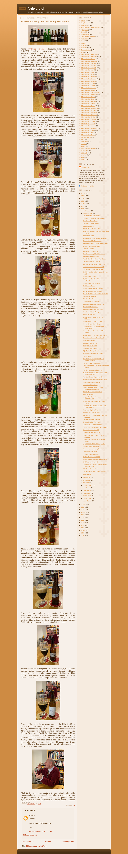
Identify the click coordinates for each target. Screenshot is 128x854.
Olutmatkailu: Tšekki (88, 121)
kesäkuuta (86, 488)
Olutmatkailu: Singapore (89, 108)
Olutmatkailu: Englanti (88, 63)
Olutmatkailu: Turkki (88, 123)
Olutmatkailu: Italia (87, 74)
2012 (83, 522)
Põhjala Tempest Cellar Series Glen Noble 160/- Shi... (95, 373)
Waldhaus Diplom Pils (90, 410)
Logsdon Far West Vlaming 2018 (94, 443)
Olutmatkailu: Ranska (88, 101)
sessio (83, 144)
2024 (83, 198)
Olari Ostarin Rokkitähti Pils (92, 392)
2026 (83, 193)
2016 (83, 512)
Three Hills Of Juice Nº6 (91, 430)
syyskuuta (86, 480)
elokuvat (84, 25)
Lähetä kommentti (30, 835)
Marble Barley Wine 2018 (91, 457)
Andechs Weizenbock (90, 385)
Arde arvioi (35, 8)
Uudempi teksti (27, 841)
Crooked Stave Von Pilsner (92, 419)
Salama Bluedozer (89, 340)
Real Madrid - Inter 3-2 (90, 462)
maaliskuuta (87, 495)
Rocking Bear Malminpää (91, 246)
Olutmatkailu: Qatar (88, 99)
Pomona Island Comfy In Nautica (94, 449)
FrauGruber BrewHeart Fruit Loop (94, 259)
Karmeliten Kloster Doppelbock (93, 338)
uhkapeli (84, 153)
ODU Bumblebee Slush (90, 469)
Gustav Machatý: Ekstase (91, 261)
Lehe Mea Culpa (88, 248)
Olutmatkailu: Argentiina (89, 54)
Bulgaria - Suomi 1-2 (90, 343)
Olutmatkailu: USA (87, 130)
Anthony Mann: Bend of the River (94, 264)
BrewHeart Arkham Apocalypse (93, 304)
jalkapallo (84, 30)
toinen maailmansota (88, 148)
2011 (83, 525)
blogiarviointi (85, 23)
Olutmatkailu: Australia (89, 56)
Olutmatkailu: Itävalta (88, 76)
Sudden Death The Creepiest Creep (95, 335)
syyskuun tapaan (35, 49)
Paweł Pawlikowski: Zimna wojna (94, 218)
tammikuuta (87, 501)
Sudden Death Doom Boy (91, 324)
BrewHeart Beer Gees (90, 221)
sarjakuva (84, 141)
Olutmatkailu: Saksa (88, 106)
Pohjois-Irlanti (86, 137)
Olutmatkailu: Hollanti (88, 67)
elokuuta (86, 482)
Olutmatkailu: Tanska (88, 119)
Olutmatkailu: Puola (88, 97)
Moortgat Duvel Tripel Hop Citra (93, 377)
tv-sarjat (84, 150)
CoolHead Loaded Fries (91, 223)
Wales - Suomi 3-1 (89, 314)
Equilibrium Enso (89, 286)
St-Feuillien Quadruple (90, 251)
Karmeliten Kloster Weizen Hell (93, 269)
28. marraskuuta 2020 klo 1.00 (40, 831)
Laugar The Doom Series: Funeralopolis (91, 397)
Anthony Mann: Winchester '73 (93, 267)
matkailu (84, 45)
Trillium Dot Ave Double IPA (92, 382)
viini (82, 157)
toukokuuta (87, 490)
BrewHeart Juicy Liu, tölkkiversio (94, 254)
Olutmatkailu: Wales (88, 135)
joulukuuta (87, 211)
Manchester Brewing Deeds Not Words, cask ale (93, 359)
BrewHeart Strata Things (91, 312)
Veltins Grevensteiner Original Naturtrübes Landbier (93, 388)
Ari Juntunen (86, 167)
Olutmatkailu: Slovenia (89, 115)
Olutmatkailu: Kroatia (88, 81)
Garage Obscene (88, 226)
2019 (83, 504)
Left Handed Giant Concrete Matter (95, 471)
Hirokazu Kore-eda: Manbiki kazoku (95, 238)
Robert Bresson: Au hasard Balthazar (95, 293)
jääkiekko (84, 38)
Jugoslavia (85, 34)
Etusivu (48, 841)
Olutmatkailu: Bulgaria (89, 61)
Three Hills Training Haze (91, 432)
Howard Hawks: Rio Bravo (92, 422)
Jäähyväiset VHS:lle (88, 36)
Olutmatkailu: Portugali (89, 94)
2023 (83, 201)
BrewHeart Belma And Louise (93, 309)
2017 (83, 509)
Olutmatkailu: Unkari (88, 126)
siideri (83, 146)
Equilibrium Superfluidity (91, 283)
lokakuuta (86, 477)
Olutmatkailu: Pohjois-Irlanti (90, 92)
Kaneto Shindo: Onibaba (91, 301)
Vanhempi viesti (68, 841)
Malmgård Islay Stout (90, 345)
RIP (82, 139)
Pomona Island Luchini (90, 454)
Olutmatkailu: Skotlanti (89, 110)
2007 (83, 535)
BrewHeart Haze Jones (90, 306)
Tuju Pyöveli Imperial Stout (92, 351)
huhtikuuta (87, 493)
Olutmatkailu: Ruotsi (88, 103)
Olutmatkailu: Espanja (88, 65)
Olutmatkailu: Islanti (88, 72)
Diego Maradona (88, 235)
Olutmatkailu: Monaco (88, 88)
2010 (83, 528)
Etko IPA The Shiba (89, 299)
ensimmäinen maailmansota (90, 27)
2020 (83, 209)
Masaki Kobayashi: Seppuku (92, 370)
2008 (83, 533)
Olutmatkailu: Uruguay (89, 128)
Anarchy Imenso (88, 394)
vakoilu (83, 155)
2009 (83, 530)
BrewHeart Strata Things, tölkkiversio (95, 243)
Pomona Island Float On (91, 446)
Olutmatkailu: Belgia (88, 59)
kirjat (83, 41)
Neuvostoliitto (86, 50)
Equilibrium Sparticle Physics (93, 288)
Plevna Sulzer (87, 356)
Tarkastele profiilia (87, 186)
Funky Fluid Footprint (90, 348)
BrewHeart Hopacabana (91, 256)
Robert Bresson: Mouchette (92, 291)
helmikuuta (87, 498)
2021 (83, 206)
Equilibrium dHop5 (89, 276)
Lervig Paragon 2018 (90, 451)
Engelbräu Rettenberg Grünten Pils (95, 459)
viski (82, 159)
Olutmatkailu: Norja (88, 90)
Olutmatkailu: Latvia (88, 83)
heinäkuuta (87, 485)
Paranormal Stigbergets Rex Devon (95, 379)
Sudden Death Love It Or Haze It (94, 321)
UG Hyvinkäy (87, 474)
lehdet (83, 43)
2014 (83, 517)
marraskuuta (87, 213)
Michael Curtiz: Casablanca (92, 363)
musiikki (84, 47)
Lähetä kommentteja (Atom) (36, 846)
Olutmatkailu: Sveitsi (88, 117)
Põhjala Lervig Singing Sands (93, 353)
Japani (83, 32)
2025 (83, 196)
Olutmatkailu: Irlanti (88, 70)
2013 (83, 520)
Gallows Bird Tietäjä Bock (91, 412)
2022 (83, 203)
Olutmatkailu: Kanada (88, 79)
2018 (83, 507)
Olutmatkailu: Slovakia (89, 112)
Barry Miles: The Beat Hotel (92, 241)
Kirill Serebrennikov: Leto (91, 215)
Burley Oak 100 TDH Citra (91, 228)
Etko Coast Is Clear (89, 296)
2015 (83, 515)
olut (74, 805)
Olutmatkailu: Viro (87, 132)
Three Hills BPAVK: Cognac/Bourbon (95, 427)
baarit (83, 20)
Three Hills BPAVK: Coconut (92, 424)
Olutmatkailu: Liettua (88, 85)
